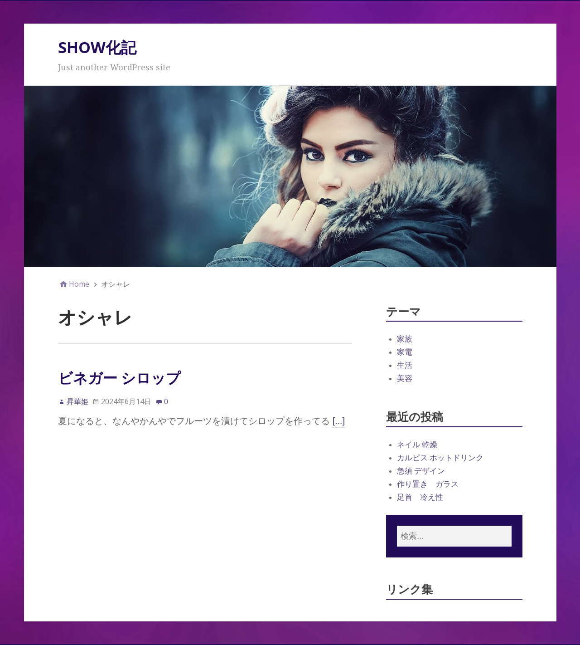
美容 (404, 378)
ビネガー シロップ (119, 377)
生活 (404, 365)
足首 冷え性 (420, 497)
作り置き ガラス (428, 484)
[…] (339, 420)
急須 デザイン (421, 470)
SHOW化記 (97, 47)
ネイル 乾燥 (417, 444)
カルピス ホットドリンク (440, 457)
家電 (404, 352)
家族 (404, 338)
